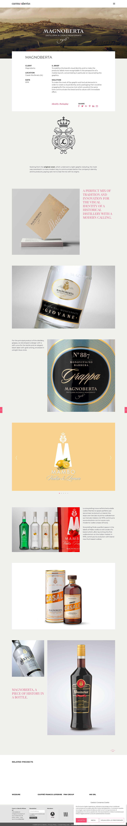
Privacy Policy (52, 824)
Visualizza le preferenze (112, 820)
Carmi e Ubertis (53, 3)
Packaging (63, 104)
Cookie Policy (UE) (63, 824)
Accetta (81, 820)
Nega (93, 820)
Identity (55, 104)
